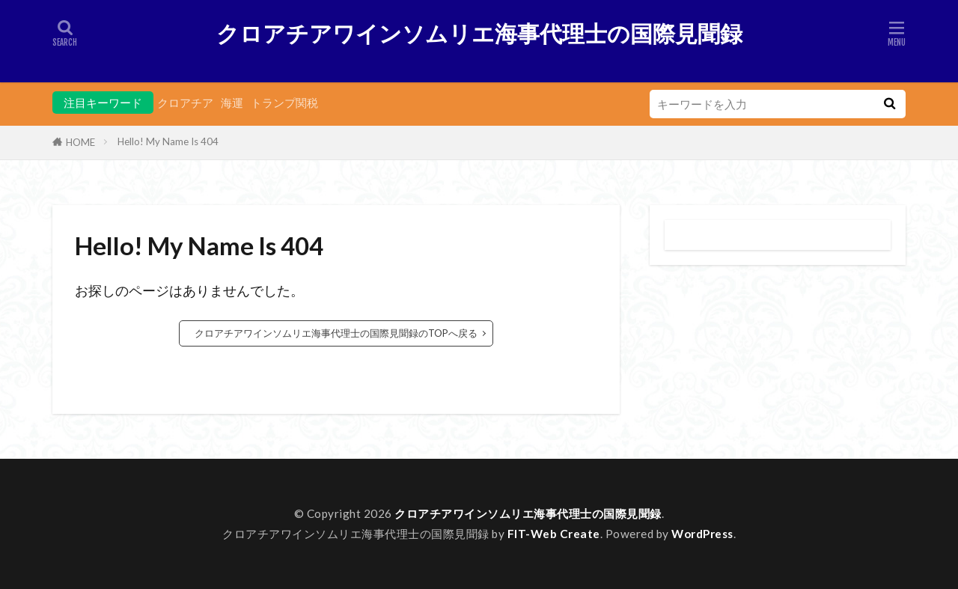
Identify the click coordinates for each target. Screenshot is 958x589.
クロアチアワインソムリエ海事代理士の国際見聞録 (479, 33)
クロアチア (185, 102)
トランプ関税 (284, 102)
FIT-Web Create (553, 533)
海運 (232, 102)
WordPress (702, 533)
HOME (80, 142)
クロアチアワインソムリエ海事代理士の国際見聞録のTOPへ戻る (336, 333)
